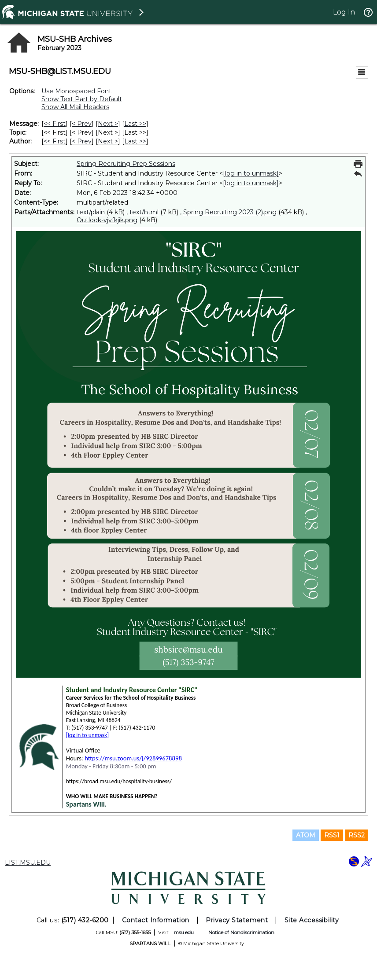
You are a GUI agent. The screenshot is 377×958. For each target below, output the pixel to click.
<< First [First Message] (55, 124)
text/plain (91, 212)
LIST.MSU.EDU (28, 862)
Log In (344, 12)
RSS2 (356, 835)
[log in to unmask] (251, 173)
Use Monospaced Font (76, 91)
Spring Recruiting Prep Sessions (126, 164)
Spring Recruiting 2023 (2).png (230, 212)
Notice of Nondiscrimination (241, 932)
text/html (144, 212)
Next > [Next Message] (108, 124)
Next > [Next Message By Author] (108, 141)
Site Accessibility (312, 920)
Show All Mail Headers (75, 107)
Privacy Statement (237, 920)
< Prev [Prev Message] (82, 124)
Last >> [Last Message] (135, 124)
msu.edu (184, 932)
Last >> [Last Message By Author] (135, 141)
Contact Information (155, 920)
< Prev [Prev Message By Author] (82, 141)
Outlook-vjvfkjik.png (107, 220)
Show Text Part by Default (81, 99)
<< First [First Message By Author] (55, 141)
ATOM (305, 835)
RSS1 (332, 835)
